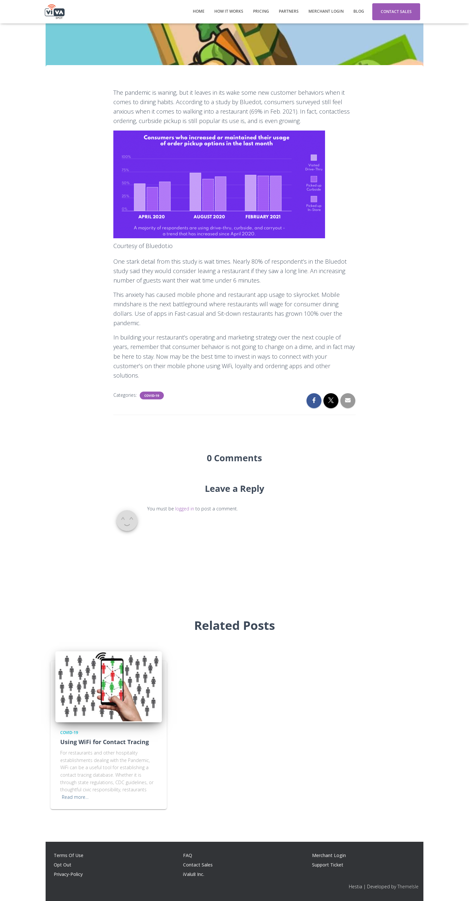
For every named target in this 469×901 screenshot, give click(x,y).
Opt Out (62, 865)
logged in (184, 509)
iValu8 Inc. (193, 874)
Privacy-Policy (68, 874)
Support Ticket (327, 865)
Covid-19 (151, 395)
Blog (358, 11)
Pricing (261, 11)
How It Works (228, 11)
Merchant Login (326, 11)
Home (199, 11)
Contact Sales (396, 11)
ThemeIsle (408, 886)
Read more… (75, 797)
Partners (289, 11)
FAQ (187, 855)
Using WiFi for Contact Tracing (104, 742)
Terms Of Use (68, 855)
